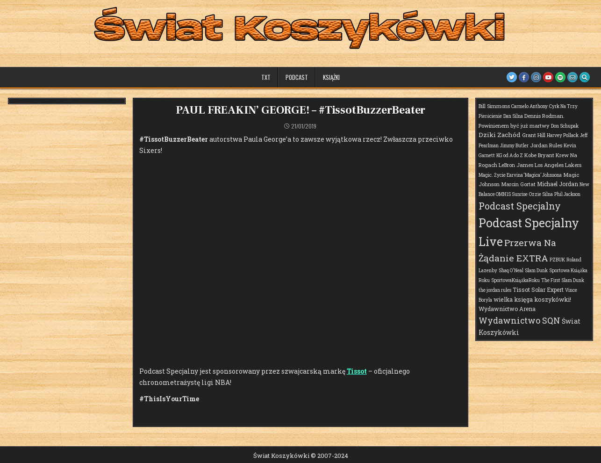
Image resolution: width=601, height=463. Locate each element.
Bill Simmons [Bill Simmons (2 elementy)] (494, 105)
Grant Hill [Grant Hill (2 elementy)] (533, 134)
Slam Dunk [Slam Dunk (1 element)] (536, 271)
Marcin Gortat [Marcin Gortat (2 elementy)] (518, 184)
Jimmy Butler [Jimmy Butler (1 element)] (514, 146)
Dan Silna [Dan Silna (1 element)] (513, 116)
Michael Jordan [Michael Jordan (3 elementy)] (557, 184)
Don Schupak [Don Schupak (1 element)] (565, 126)
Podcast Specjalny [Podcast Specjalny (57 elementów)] (520, 206)
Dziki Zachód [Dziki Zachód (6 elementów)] (500, 134)
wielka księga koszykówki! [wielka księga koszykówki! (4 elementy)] (532, 299)
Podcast (297, 77)
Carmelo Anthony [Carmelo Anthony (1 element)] (529, 106)
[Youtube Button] (548, 77)
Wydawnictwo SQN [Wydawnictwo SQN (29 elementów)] (519, 320)
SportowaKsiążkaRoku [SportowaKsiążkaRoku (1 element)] (515, 280)
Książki (331, 77)
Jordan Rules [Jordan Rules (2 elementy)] (546, 145)
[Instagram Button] (536, 77)
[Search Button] (585, 77)
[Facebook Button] (524, 77)
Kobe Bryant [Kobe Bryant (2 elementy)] (539, 155)
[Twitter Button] (512, 77)
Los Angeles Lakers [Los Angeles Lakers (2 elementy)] (558, 164)
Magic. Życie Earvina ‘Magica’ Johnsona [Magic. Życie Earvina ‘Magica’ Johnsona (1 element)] (520, 175)
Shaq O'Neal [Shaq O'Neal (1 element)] (511, 271)
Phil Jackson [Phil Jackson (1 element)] (567, 194)
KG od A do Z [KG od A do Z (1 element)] (509, 155)
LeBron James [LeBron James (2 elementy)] (516, 164)
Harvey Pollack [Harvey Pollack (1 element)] (563, 135)
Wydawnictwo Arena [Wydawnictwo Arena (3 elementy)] (507, 308)
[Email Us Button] (572, 77)
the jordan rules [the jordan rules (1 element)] (495, 290)
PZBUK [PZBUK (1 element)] (557, 260)
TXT (266, 77)
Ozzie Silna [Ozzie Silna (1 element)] (541, 194)
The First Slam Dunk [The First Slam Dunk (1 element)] (562, 280)
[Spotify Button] (560, 77)
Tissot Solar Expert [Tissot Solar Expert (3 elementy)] (538, 289)
